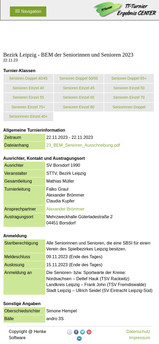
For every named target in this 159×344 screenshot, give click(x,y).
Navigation (28, 11)
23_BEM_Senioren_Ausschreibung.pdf (83, 145)
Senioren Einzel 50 (129, 88)
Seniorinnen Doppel (128, 107)
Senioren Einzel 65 (78, 97)
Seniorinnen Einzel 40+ (28, 116)
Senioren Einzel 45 (78, 88)
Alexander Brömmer (65, 209)
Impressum (139, 337)
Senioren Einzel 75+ (28, 107)
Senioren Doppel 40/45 (28, 78)
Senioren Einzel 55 (28, 97)
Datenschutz (138, 331)
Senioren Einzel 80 (78, 107)
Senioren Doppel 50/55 (78, 78)
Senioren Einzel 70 (129, 97)
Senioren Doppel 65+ (129, 78)
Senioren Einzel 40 (28, 88)
